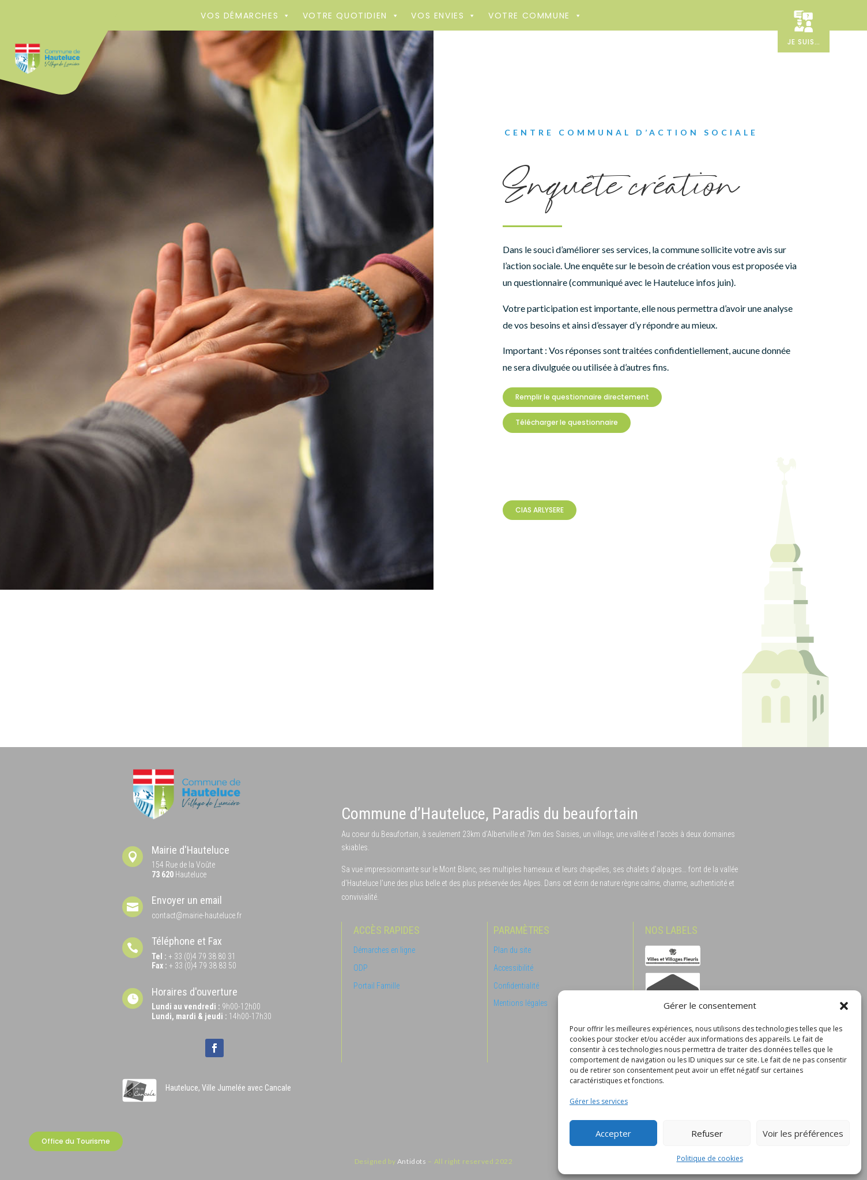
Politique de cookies (710, 1158)
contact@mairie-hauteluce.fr (197, 915)
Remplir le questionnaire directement (582, 397)
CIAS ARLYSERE (539, 510)
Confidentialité (516, 985)
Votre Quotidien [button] (351, 15)
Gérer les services (599, 1101)
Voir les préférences (803, 1133)
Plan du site (512, 950)
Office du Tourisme (76, 1141)
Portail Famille (376, 985)
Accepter (613, 1133)
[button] (844, 1006)
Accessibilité (513, 967)
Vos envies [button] (444, 15)
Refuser (707, 1133)
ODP (360, 967)
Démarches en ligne (384, 950)
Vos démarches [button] (246, 15)
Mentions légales (520, 1003)
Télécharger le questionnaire (566, 422)
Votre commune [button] (535, 15)
